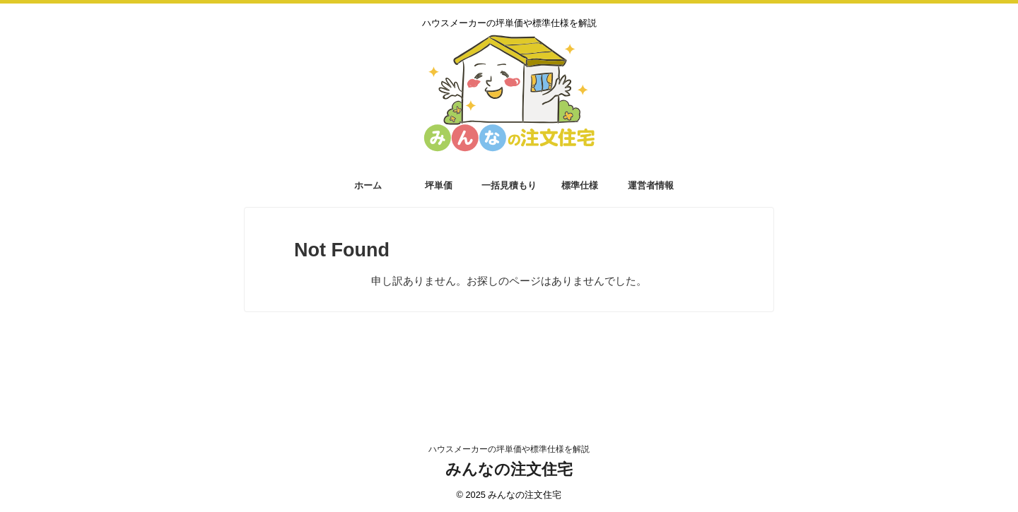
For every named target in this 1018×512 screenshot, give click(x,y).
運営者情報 (651, 185)
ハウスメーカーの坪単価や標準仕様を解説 (509, 449)
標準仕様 (579, 185)
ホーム (368, 185)
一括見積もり (509, 185)
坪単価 (438, 185)
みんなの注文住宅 (509, 469)
